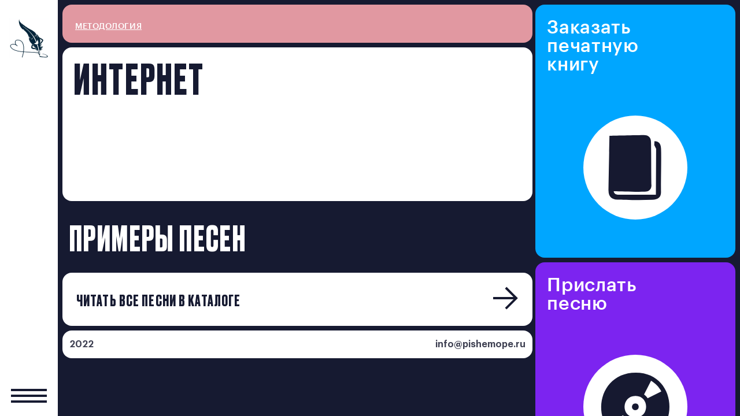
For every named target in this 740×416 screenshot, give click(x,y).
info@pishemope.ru (480, 344)
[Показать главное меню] (29, 395)
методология (108, 27)
